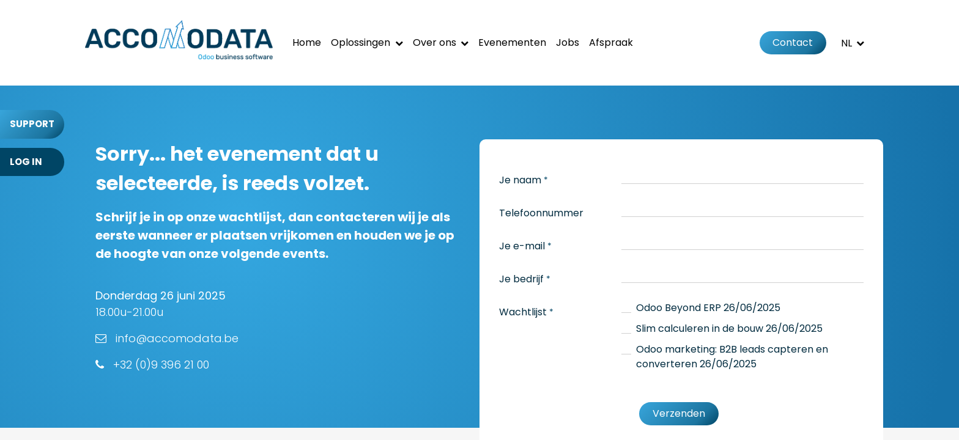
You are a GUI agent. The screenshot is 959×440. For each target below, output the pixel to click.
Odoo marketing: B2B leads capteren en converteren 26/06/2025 (732, 356)
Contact (792, 42)
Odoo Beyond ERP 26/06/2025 (708, 308)
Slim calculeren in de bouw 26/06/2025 (729, 328)
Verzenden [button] (679, 413)
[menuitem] (306, 43)
